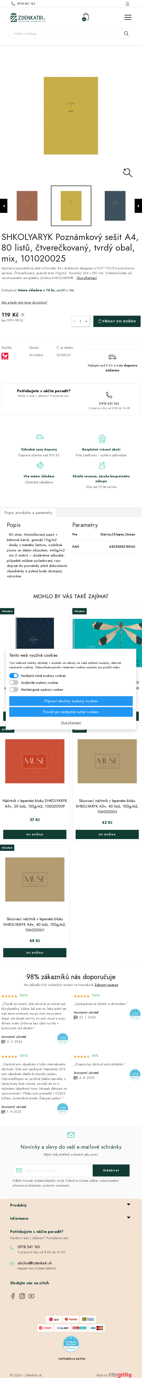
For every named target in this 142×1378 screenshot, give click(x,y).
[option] (71, 116)
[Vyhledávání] (71, 33)
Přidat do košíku (119, 321)
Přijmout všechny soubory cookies (71, 700)
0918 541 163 (26, 4)
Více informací (87, 278)
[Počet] (80, 321)
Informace (19, 1218)
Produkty (18, 1205)
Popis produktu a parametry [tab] (28, 512)
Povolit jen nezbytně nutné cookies (71, 711)
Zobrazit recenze (106, 985)
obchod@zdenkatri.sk (35, 1263)
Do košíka (34, 834)
